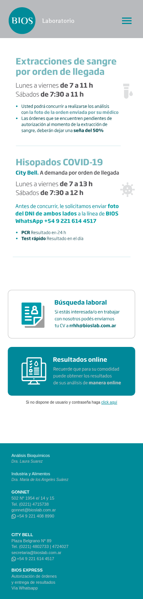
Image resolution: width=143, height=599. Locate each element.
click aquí (109, 402)
